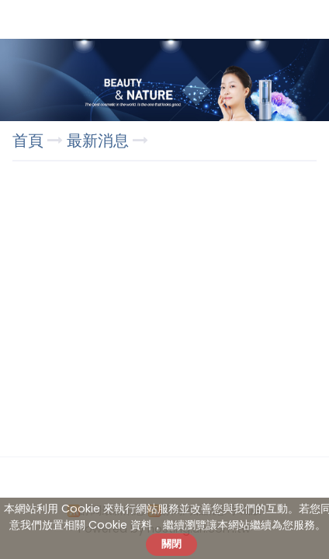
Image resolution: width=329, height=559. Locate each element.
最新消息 (100, 140)
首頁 (27, 140)
